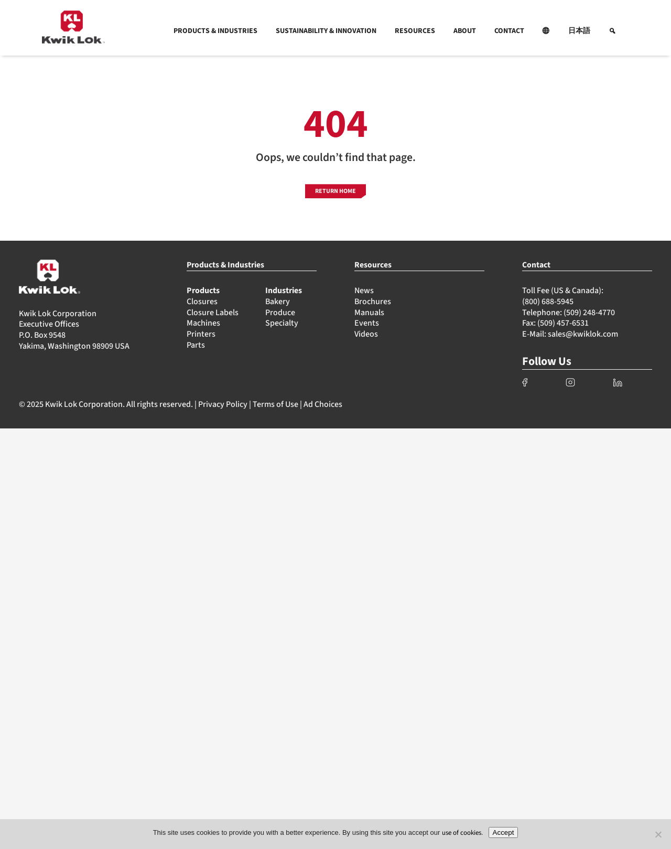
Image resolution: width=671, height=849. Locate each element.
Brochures (372, 301)
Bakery (277, 301)
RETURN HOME (335, 191)
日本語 (579, 31)
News (364, 290)
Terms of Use (275, 404)
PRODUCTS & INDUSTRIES (215, 31)
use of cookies (461, 832)
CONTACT (509, 31)
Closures (202, 301)
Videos (366, 334)
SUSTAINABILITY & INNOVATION (326, 31)
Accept (503, 832)
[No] (658, 834)
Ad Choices (323, 404)
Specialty (281, 323)
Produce (280, 312)
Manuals (369, 312)
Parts (196, 345)
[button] (546, 30)
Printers (201, 334)
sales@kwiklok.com (583, 334)
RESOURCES (415, 31)
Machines (203, 323)
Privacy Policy (222, 404)
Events (366, 323)
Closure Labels (213, 312)
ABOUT (464, 31)
